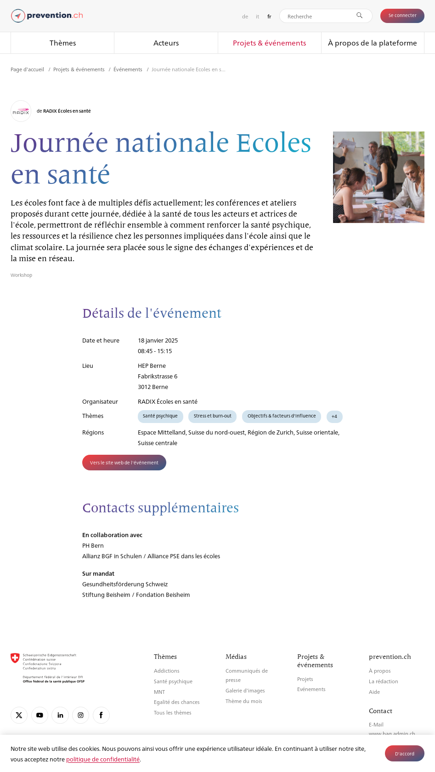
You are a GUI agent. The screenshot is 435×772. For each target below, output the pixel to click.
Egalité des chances (177, 701)
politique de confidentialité (103, 759)
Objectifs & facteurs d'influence (282, 415)
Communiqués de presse (247, 675)
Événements (128, 69)
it (257, 16)
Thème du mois (244, 701)
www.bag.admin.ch (392, 733)
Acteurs (166, 42)
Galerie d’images (245, 690)
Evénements (311, 689)
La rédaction (383, 681)
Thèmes (63, 42)
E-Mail (376, 724)
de (245, 16)
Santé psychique (160, 415)
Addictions (167, 670)
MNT (159, 691)
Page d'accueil (28, 69)
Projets (305, 678)
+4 (334, 416)
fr (269, 16)
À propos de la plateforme (372, 42)
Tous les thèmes (173, 712)
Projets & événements (269, 42)
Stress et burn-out (213, 415)
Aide (374, 691)
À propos (380, 670)
